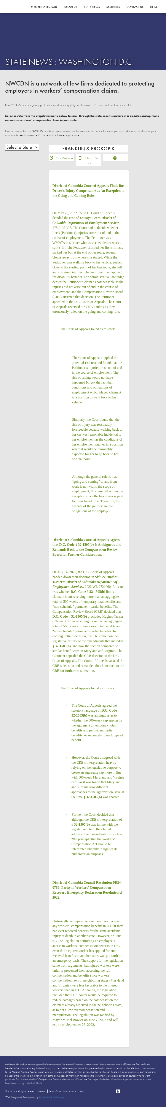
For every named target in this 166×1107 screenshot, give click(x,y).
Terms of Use (55, 1092)
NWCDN (17, 12)
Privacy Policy (69, 1092)
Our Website (64, 159)
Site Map (41, 1092)
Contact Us (135, 7)
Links (154, 7)
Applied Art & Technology (51, 1098)
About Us (70, 7)
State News (92, 7)
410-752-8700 (91, 162)
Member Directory (44, 7)
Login (81, 1092)
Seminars (113, 7)
